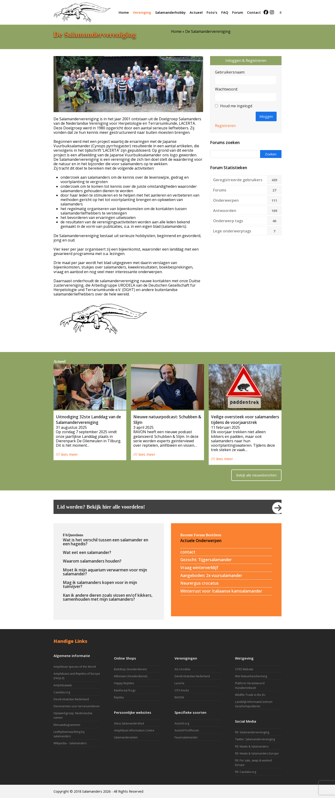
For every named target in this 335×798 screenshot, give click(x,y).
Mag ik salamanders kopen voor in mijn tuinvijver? (100, 584)
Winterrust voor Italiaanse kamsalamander (221, 591)
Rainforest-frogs (124, 690)
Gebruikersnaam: (230, 72)
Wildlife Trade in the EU (250, 695)
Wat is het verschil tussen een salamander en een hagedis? (105, 542)
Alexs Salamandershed (129, 723)
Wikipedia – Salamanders (70, 743)
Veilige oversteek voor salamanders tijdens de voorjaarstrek (245, 419)
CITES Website (244, 669)
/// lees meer (67, 454)
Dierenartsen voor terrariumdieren (77, 706)
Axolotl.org (181, 723)
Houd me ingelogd (236, 106)
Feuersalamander (186, 737)
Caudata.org (62, 692)
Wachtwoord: (226, 89)
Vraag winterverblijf (199, 567)
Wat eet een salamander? (87, 552)
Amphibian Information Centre (134, 730)
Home (176, 31)
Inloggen (266, 116)
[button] (280, 12)
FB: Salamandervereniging (252, 732)
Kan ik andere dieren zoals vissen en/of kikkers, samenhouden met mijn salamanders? (108, 597)
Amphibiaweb (63, 685)
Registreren (225, 126)
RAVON (179, 697)
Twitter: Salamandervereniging (255, 739)
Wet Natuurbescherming (251, 676)
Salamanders (92, 791)
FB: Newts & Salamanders (251, 746)
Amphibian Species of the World (75, 667)
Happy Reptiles (124, 683)
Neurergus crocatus (199, 583)
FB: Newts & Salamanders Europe (257, 753)
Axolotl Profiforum (186, 730)
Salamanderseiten (126, 737)
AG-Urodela (182, 669)
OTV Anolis (181, 690)
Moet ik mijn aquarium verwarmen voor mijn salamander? (105, 572)
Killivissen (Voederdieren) (130, 676)
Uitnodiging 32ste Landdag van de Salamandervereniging (88, 419)
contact (187, 552)
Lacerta (179, 683)
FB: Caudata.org (245, 772)
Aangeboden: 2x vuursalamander (211, 575)
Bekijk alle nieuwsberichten (256, 475)
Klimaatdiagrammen (67, 725)
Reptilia (119, 697)
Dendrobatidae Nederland (71, 699)
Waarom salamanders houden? (92, 561)
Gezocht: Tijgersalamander (206, 559)
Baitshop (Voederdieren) (130, 669)
